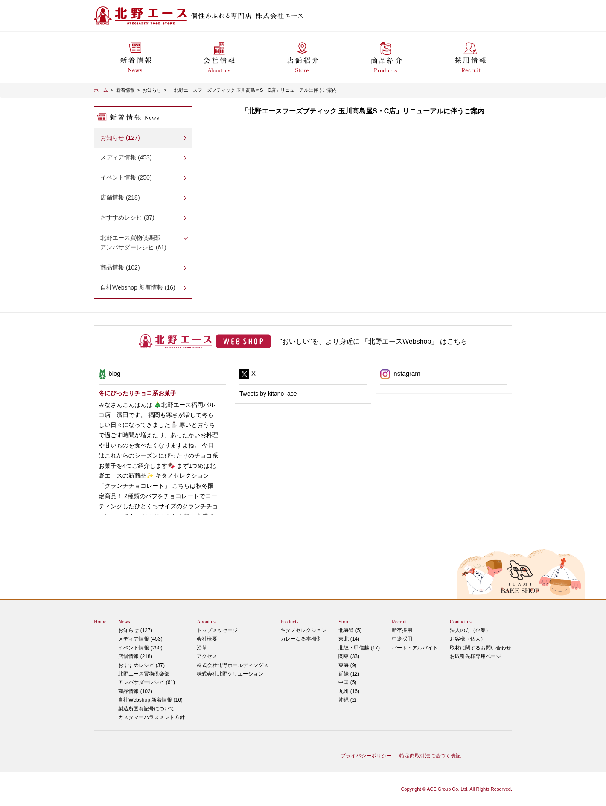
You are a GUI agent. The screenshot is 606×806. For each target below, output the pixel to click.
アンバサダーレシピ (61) (143, 242)
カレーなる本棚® (300, 639)
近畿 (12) (348, 674)
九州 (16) (348, 691)
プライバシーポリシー (366, 756)
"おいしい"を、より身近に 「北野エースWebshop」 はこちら (373, 341)
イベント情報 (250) (126, 177)
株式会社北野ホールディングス (232, 665)
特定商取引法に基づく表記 (430, 756)
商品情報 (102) (120, 267)
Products (289, 622)
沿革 (202, 648)
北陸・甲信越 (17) (359, 648)
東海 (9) (347, 665)
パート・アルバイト (415, 648)
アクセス (207, 656)
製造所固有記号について (146, 709)
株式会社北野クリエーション (230, 674)
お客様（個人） (468, 639)
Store (343, 622)
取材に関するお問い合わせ (480, 648)
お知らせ (152, 90)
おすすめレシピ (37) (127, 217)
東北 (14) (348, 639)
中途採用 (402, 639)
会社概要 (207, 639)
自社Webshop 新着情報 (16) (137, 287)
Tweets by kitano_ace (268, 393)
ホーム (101, 90)
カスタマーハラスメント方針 (151, 717)
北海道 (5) (349, 630)
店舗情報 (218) (120, 197)
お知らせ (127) (120, 137)
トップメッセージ (217, 630)
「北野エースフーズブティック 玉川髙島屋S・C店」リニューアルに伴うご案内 (253, 90)
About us (206, 622)
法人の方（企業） (470, 630)
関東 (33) (348, 656)
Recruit (399, 622)
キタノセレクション (303, 630)
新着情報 (125, 90)
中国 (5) (347, 682)
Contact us (461, 622)
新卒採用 (402, 630)
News (124, 622)
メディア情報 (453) (126, 157)
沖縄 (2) (347, 700)
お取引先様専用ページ (475, 656)
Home (100, 622)
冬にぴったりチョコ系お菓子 (137, 393)
